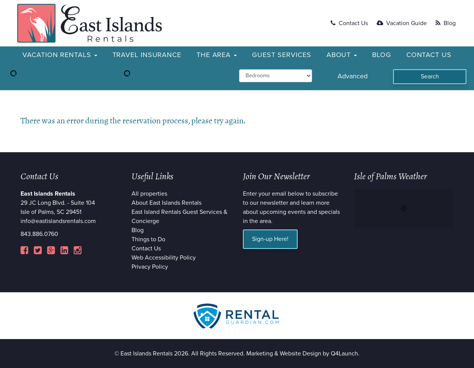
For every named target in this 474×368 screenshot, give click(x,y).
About (342, 55)
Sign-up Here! (270, 239)
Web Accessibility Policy (164, 257)
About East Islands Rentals (166, 203)
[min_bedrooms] (275, 75)
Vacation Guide (402, 23)
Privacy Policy (150, 267)
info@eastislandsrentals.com (58, 221)
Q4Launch (344, 353)
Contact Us (349, 23)
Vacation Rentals (59, 55)
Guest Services (281, 55)
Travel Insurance (147, 55)
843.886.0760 (39, 234)
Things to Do (148, 239)
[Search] (429, 76)
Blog (446, 23)
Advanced (353, 76)
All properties (149, 194)
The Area (217, 55)
